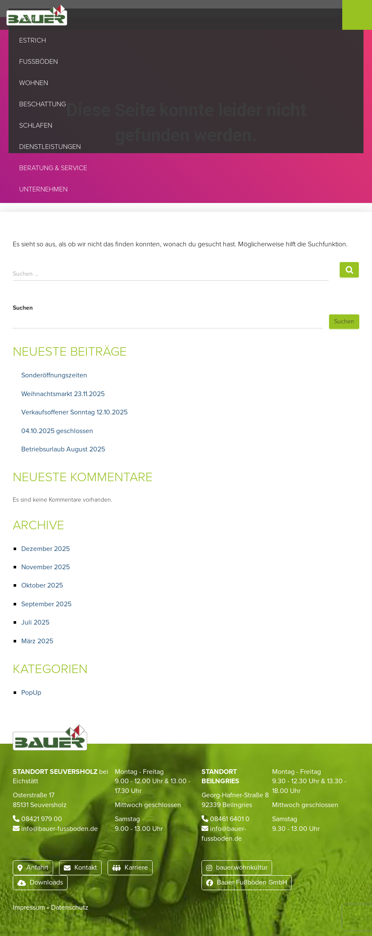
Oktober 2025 (42, 585)
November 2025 (45, 567)
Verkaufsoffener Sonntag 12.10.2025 (74, 412)
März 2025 (37, 641)
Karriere (130, 867)
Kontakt (80, 867)
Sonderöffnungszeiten (54, 375)
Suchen (23, 308)
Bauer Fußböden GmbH (246, 882)
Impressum (29, 907)
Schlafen (37, 125)
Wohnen (35, 83)
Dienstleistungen (50, 147)
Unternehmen (44, 189)
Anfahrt (32, 867)
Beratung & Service (53, 168)
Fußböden (39, 61)
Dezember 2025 (45, 549)
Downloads (40, 882)
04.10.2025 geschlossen (57, 431)
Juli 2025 (35, 622)
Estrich (33, 40)
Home (28, 19)
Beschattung (43, 104)
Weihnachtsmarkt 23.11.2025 (63, 394)
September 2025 (46, 604)
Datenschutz (69, 907)
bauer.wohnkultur (236, 867)
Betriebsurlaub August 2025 (63, 449)
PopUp (31, 692)
